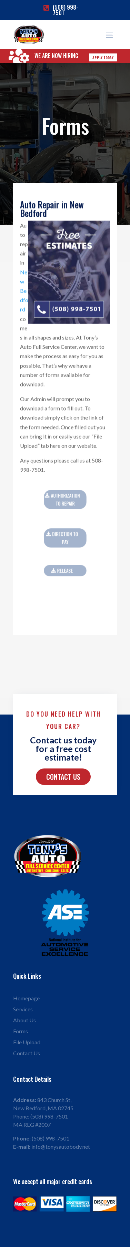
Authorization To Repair (65, 499)
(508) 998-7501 (65, 10)
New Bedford (24, 292)
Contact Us (63, 777)
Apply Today (102, 57)
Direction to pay (65, 537)
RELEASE (65, 571)
